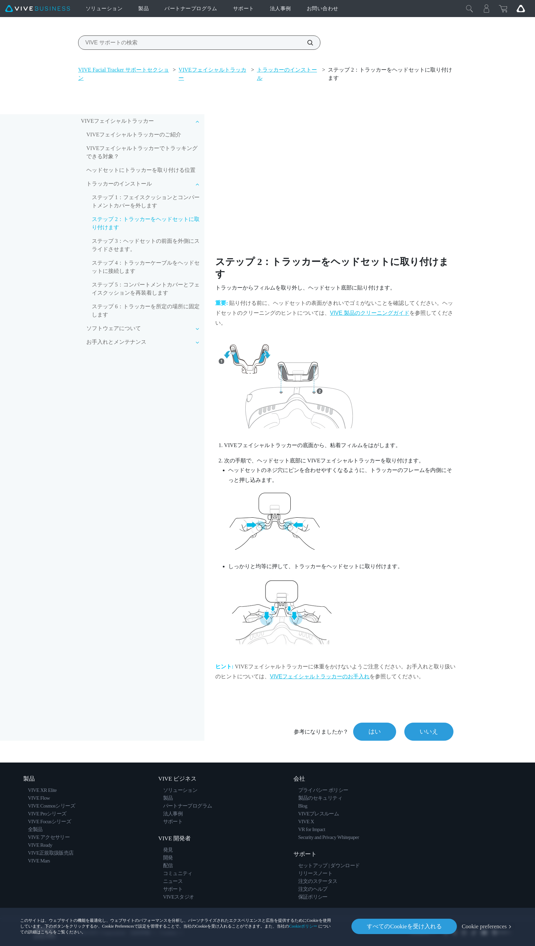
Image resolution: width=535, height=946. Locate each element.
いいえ (429, 731)
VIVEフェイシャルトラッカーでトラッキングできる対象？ (142, 152)
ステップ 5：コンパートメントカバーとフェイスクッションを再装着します (146, 289)
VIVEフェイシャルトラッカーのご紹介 (133, 134)
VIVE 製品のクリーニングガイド (369, 313)
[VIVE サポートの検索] (306, 42)
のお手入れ (320, 676)
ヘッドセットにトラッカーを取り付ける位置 (141, 170)
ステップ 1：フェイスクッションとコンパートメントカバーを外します (146, 201)
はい (374, 731)
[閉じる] (469, 8)
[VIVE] (37, 8)
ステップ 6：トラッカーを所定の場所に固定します (146, 310)
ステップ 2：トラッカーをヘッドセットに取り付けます (146, 223)
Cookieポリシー (303, 926)
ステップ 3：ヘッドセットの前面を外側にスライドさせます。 (146, 245)
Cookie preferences (484, 926)
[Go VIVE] (520, 8)
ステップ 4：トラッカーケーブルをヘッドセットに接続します (146, 267)
